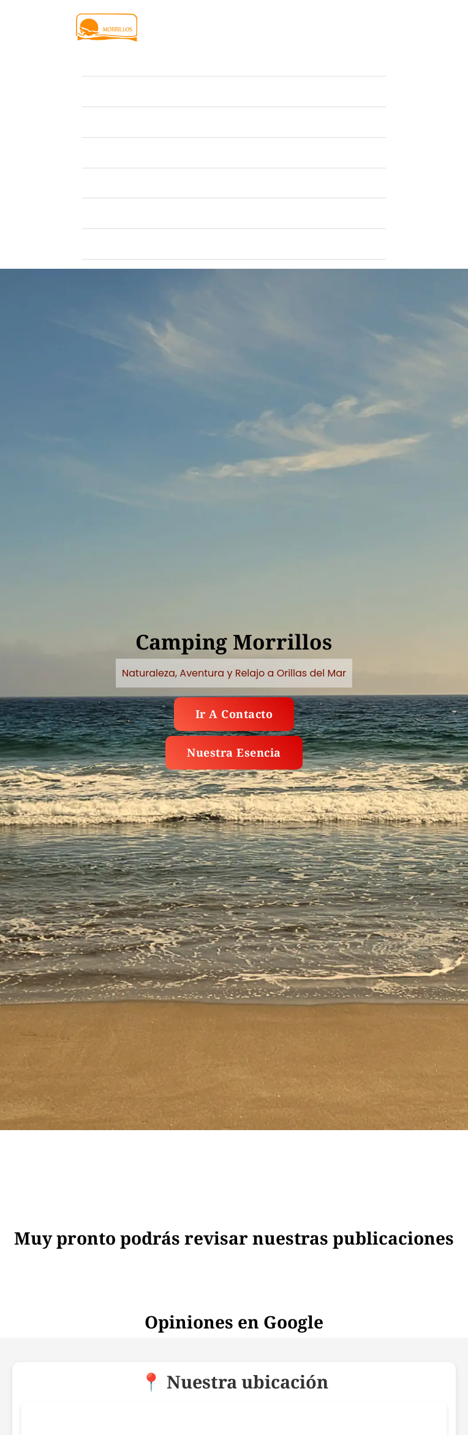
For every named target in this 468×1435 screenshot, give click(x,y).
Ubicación (109, 152)
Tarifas (101, 121)
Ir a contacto (234, 713)
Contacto (106, 243)
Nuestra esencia (234, 752)
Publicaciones (120, 183)
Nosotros (106, 213)
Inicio (98, 60)
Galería (103, 91)
